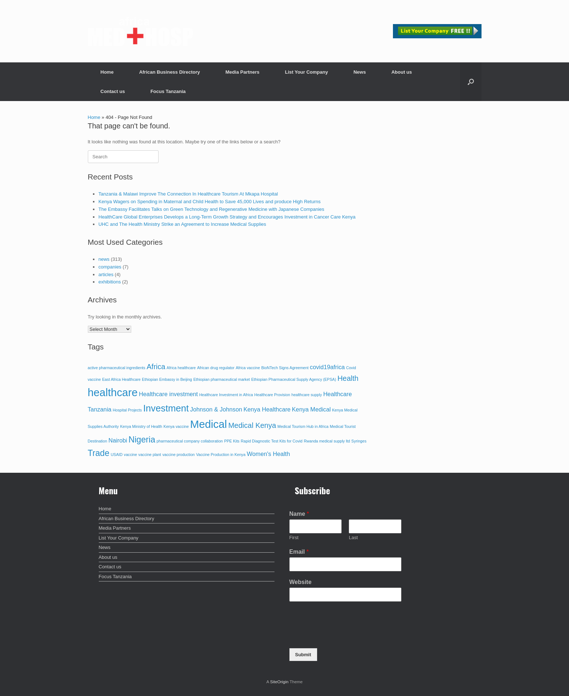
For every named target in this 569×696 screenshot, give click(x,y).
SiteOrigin (279, 682)
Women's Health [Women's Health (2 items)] (268, 454)
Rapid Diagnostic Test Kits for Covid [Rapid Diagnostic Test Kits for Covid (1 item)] (272, 441)
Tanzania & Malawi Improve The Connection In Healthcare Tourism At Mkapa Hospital (188, 194)
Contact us (113, 91)
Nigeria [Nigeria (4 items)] (142, 439)
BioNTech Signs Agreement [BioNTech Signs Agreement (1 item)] (285, 368)
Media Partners (243, 72)
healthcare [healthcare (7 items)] (113, 392)
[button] (471, 81)
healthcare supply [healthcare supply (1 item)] (306, 395)
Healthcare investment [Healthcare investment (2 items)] (168, 394)
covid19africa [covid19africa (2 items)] (327, 367)
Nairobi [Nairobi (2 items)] (117, 440)
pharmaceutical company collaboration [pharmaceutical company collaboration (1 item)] (189, 441)
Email (299, 552)
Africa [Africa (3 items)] (156, 367)
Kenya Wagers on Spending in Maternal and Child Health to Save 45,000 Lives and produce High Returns (209, 201)
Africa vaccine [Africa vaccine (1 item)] (248, 368)
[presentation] (344, 636)
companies (109, 267)
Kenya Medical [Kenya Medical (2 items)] (311, 409)
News (360, 72)
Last (353, 537)
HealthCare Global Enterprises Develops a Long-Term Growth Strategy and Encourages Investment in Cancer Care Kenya (226, 217)
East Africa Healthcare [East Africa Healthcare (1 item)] (121, 379)
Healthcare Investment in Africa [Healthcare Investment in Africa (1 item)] (226, 395)
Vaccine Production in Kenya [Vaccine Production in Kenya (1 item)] (220, 454)
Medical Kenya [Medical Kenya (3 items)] (252, 425)
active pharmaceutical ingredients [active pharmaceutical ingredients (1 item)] (116, 368)
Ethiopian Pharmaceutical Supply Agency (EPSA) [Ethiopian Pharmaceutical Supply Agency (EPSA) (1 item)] (293, 379)
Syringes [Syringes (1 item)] (358, 441)
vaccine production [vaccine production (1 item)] (178, 454)
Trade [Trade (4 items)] (99, 453)
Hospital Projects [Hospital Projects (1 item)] (127, 410)
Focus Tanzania (168, 91)
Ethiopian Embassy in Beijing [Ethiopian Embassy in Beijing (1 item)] (167, 379)
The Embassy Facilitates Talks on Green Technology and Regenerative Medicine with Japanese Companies (211, 209)
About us (401, 72)
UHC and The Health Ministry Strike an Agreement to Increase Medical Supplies (182, 224)
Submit (303, 654)
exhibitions (109, 282)
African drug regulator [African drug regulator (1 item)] (215, 368)
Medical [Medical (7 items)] (208, 424)
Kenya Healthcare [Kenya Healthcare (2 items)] (267, 409)
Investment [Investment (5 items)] (166, 408)
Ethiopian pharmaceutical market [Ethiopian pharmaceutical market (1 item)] (221, 379)
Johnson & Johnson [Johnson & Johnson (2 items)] (216, 409)
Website (300, 582)
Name (299, 514)
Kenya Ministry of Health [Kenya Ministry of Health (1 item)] (141, 426)
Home (107, 72)
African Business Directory (169, 72)
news (103, 259)
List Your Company (306, 72)
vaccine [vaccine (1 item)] (130, 454)
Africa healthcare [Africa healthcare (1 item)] (181, 368)
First (294, 537)
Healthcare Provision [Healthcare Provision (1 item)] (272, 395)
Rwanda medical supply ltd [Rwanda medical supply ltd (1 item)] (327, 441)
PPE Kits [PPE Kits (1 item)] (231, 441)
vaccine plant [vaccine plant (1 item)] (150, 454)
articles (105, 274)
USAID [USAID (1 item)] (117, 454)
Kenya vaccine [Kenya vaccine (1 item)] (176, 426)
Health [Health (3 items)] (348, 378)
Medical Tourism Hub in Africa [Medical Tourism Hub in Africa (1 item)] (302, 426)
